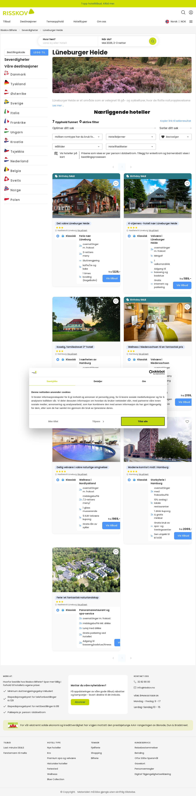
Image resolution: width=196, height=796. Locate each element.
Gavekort (140, 763)
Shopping (96, 753)
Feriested (52, 768)
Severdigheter (30, 30)
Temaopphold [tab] (55, 21)
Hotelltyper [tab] (80, 21)
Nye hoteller (54, 747)
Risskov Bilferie (9, 30)
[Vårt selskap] (191, 22)
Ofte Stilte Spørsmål (146, 758)
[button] (68, 41)
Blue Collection (55, 779)
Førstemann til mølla (15, 753)
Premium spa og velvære (61, 758)
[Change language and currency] (175, 21)
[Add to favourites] (116, 183)
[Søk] (152, 41)
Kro (49, 753)
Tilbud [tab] (6, 21)
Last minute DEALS (14, 747)
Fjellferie (95, 747)
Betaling (139, 753)
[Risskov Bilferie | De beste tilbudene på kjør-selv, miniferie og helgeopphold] (18, 12)
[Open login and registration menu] (191, 12)
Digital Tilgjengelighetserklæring (153, 774)
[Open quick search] (183, 12)
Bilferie (95, 758)
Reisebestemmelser (146, 747)
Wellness (52, 774)
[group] (86, 229)
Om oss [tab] (101, 21)
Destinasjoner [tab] (28, 21)
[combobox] (77, 137)
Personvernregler (144, 768)
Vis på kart (82, 230)
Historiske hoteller (57, 763)
